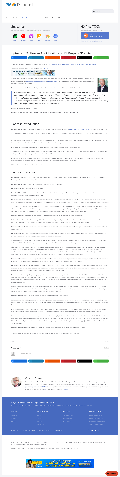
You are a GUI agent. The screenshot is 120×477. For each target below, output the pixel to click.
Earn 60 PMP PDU (68, 418)
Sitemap (39, 418)
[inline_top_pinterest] (68, 57)
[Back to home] (20, 4)
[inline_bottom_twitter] (85, 361)
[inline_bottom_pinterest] (68, 361)
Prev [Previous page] (13, 341)
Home (7, 18)
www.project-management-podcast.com (80, 129)
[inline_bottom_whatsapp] (101, 361)
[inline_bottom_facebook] (19, 361)
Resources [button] (67, 18)
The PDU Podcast (68, 415)
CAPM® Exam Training (96, 424)
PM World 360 (46, 386)
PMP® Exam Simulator (96, 418)
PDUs (46, 68)
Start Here (16, 18)
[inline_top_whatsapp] (101, 57)
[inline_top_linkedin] (36, 57)
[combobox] (103, 11)
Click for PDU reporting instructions (91, 41)
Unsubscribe (40, 424)
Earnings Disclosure (44, 430)
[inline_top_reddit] (52, 57)
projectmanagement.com (32, 386)
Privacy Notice (58, 430)
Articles (39, 421)
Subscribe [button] (35, 18)
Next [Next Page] (107, 341)
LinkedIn (65, 389)
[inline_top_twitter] (85, 57)
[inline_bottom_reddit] (52, 361)
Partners (13, 421)
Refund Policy (15, 430)
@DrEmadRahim (52, 81)
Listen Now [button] (25, 18)
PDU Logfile (67, 421)
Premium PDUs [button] (56, 18)
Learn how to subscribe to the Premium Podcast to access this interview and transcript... (72, 64)
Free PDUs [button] (45, 18)
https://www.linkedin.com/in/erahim (36, 81)
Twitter (46, 389)
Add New (106, 347)
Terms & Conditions (29, 430)
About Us (14, 415)
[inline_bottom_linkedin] (36, 361)
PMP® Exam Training (95, 415)
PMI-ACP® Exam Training (97, 421)
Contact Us (14, 418)
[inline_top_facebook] (19, 57)
